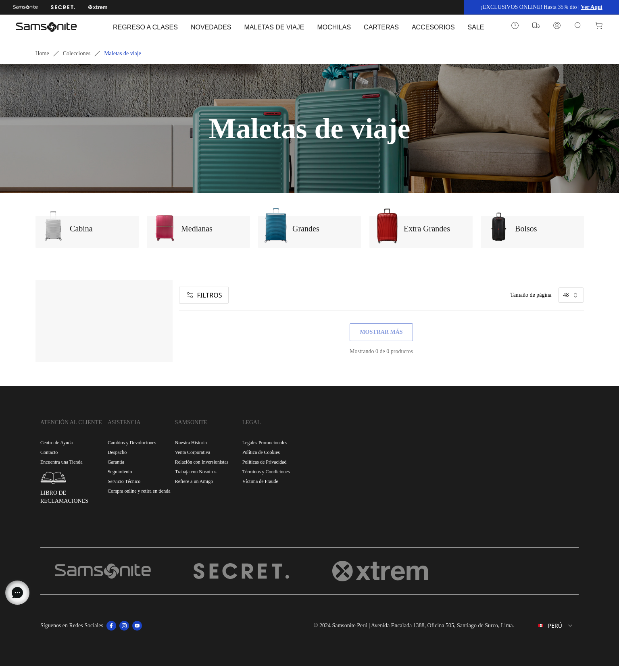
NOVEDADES (211, 27)
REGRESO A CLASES (145, 27)
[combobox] (550, 626)
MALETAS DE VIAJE (274, 27)
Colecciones (76, 53)
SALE (476, 27)
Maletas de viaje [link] (122, 53)
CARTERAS (381, 27)
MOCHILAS (334, 27)
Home (42, 53)
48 (571, 295)
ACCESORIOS (433, 27)
